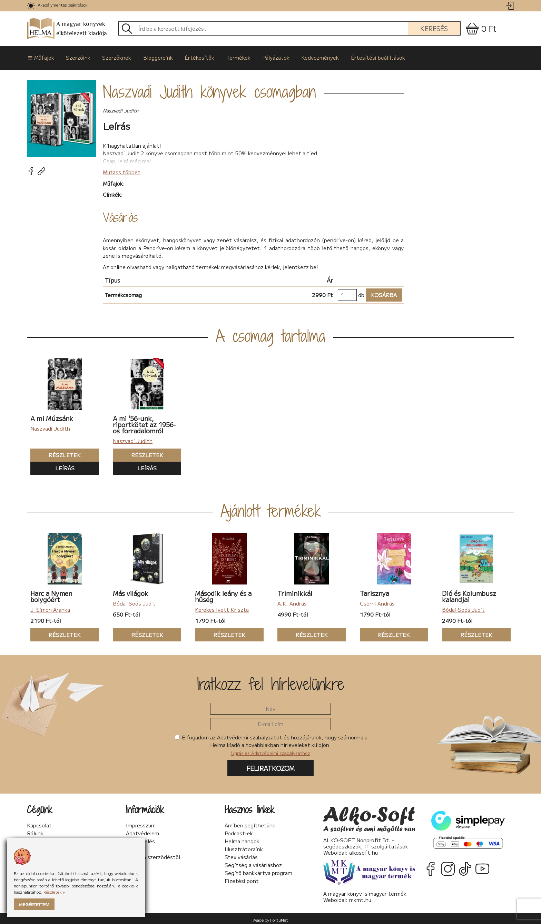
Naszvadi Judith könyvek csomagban (209, 89)
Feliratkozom (270, 765)
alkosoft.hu (363, 850)
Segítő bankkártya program (258, 870)
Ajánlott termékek (270, 508)
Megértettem (34, 904)
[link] (31, 6)
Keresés (434, 28)
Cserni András (377, 600)
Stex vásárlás (241, 855)
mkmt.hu (360, 897)
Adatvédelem (142, 831)
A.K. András (292, 600)
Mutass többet (121, 169)
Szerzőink (75, 56)
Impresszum (141, 823)
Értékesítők (192, 56)
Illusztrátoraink (244, 847)
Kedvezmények (308, 56)
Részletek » (54, 892)
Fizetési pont (242, 878)
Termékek (230, 56)
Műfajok (40, 56)
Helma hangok (242, 839)
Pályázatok (265, 56)
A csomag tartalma (270, 333)
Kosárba (381, 293)
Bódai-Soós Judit (134, 600)
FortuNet (279, 917)
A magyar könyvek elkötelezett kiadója (67, 28)
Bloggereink (152, 56)
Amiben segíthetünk (250, 823)
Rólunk (35, 831)
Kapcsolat (39, 823)
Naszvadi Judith (50, 426)
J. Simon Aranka (50, 607)
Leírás (65, 466)
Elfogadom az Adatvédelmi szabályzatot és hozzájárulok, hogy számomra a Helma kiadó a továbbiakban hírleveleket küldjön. (271, 742)
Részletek (55, 453)
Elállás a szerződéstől (153, 855)
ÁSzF (132, 847)
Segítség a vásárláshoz (253, 862)
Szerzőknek (112, 56)
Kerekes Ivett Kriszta (222, 607)
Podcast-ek (239, 831)
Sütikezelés (140, 839)
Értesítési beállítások (365, 56)
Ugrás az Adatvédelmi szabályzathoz (270, 750)
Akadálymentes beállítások (63, 5)
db (361, 292)
